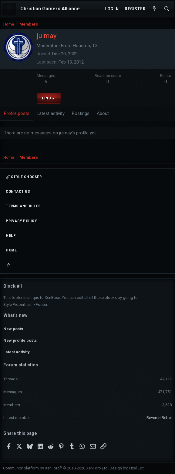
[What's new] (154, 9)
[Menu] (9, 9)
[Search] (167, 9)
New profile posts (20, 340)
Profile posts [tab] (16, 113)
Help (11, 235)
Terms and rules (23, 206)
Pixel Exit (136, 468)
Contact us (18, 191)
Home (11, 250)
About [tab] (103, 113)
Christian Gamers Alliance (50, 9)
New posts (13, 329)
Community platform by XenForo (56, 468)
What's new (15, 315)
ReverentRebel (159, 417)
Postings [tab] (80, 113)
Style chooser (24, 177)
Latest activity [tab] (51, 113)
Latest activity (16, 352)
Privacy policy (21, 221)
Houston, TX (85, 45)
